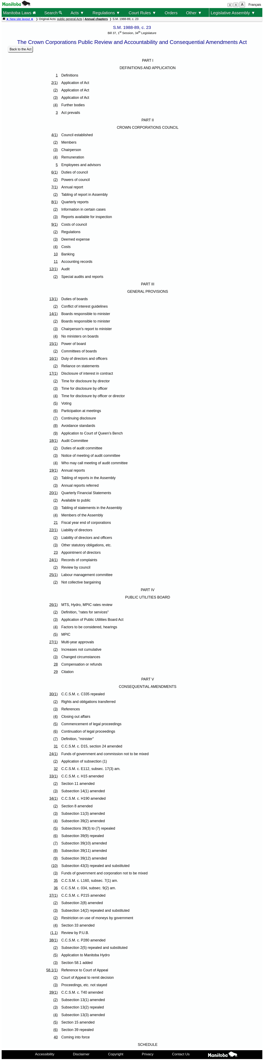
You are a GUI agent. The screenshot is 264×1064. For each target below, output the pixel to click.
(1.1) (54, 933)
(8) (55, 426)
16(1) (53, 359)
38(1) (53, 940)
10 (56, 254)
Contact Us (181, 1054)
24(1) (53, 560)
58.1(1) (52, 970)
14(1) (53, 314)
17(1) (53, 373)
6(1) (54, 172)
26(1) (53, 605)
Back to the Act (21, 49)
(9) (55, 433)
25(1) (53, 575)
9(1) (54, 224)
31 (56, 746)
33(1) (53, 776)
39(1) (53, 992)
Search (53, 12)
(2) (55, 90)
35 (56, 881)
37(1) (53, 895)
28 (56, 664)
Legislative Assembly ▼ (233, 12)
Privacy (148, 1054)
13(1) (53, 299)
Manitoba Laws (19, 12)
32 (56, 769)
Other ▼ (194, 12)
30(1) (53, 694)
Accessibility (44, 1054)
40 (56, 1037)
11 (56, 262)
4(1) (54, 135)
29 (56, 672)
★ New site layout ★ (19, 19)
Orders (171, 12)
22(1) (53, 530)
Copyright (115, 1054)
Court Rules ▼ (142, 12)
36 (56, 888)
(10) (54, 866)
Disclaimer (81, 1054)
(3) (55, 98)
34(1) (53, 798)
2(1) (54, 83)
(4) (55, 105)
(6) (55, 411)
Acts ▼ (77, 12)
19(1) (53, 470)
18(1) (53, 441)
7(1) (54, 187)
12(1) (53, 269)
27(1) (53, 642)
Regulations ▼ (106, 12)
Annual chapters (96, 19)
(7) (55, 418)
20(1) (53, 493)
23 (56, 552)
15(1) (53, 344)
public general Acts (69, 19)
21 (56, 523)
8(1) (54, 202)
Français (255, 4)
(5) (55, 403)
